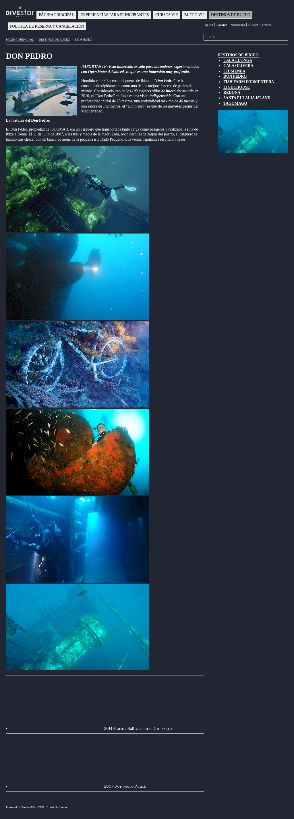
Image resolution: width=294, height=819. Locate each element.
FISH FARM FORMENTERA (248, 82)
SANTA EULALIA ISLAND (246, 98)
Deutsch (253, 24)
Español (221, 24)
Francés (267, 24)
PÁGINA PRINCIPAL (56, 15)
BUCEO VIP (194, 15)
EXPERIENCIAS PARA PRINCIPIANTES (114, 15)
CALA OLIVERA (238, 66)
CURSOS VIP (166, 15)
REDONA (231, 92)
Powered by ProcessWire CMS (25, 807)
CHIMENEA (234, 71)
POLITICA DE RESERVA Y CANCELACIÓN (47, 26)
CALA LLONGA (237, 60)
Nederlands (238, 24)
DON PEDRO (235, 76)
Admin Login (58, 807)
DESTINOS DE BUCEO (230, 15)
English (208, 24)
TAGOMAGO (235, 103)
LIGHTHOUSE (236, 87)
